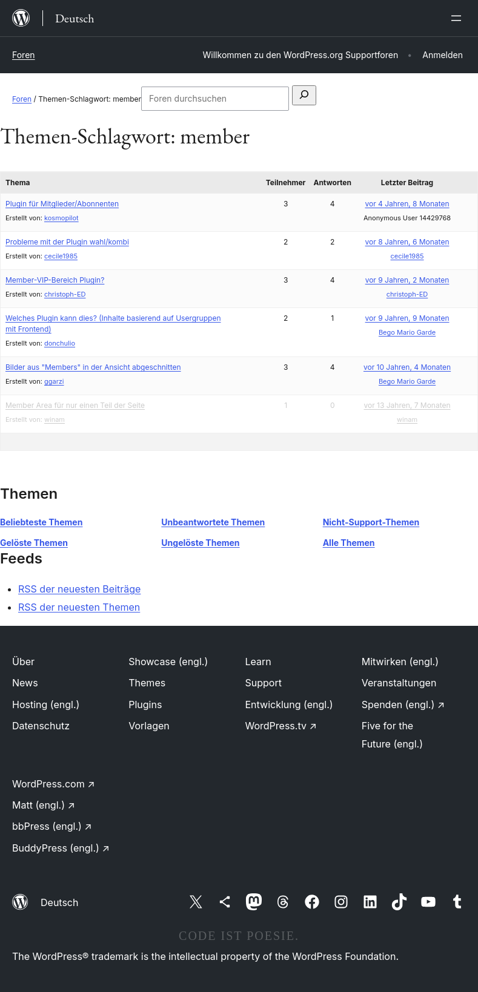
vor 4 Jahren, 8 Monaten (407, 203)
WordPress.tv (281, 726)
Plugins (145, 704)
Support (263, 683)
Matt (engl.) (43, 805)
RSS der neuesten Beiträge (79, 589)
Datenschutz (41, 726)
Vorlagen (149, 726)
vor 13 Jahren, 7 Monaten (406, 405)
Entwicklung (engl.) (289, 704)
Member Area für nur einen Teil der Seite (75, 405)
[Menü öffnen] (458, 18)
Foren (23, 55)
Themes (146, 683)
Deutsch (59, 902)
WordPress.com (53, 784)
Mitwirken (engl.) (400, 661)
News (25, 683)
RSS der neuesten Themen (79, 607)
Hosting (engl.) (45, 704)
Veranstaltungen (399, 683)
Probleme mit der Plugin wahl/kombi (67, 241)
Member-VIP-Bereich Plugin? (54, 279)
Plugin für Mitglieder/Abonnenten (62, 203)
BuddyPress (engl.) (61, 848)
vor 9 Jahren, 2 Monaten (407, 279)
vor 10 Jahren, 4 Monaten (407, 367)
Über (23, 661)
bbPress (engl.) (52, 826)
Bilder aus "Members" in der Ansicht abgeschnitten (93, 367)
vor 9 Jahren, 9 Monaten (407, 318)
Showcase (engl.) (168, 661)
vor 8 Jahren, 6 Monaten (407, 241)
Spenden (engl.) (403, 704)
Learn (258, 661)
